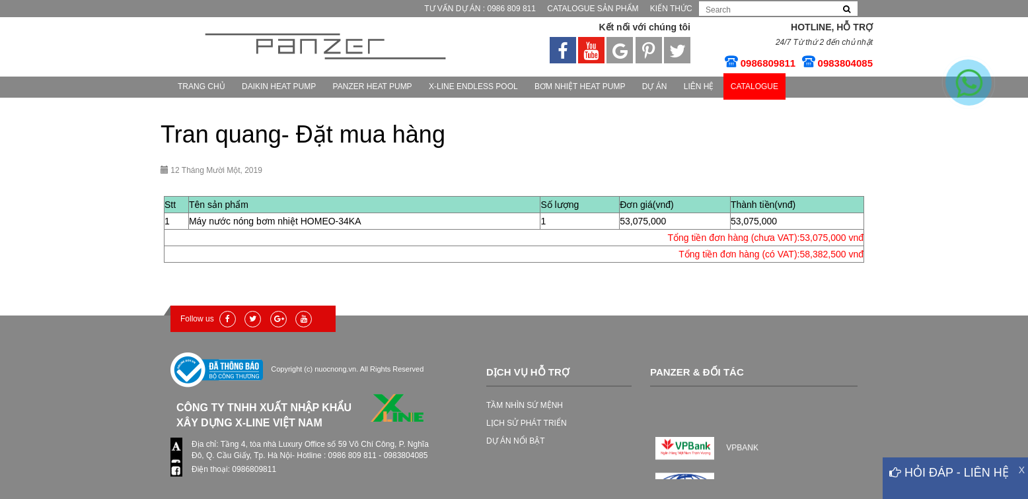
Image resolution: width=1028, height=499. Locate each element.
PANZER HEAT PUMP (372, 86)
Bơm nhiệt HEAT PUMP (579, 86)
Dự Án (654, 86)
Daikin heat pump (279, 86)
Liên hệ (699, 86)
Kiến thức (671, 8)
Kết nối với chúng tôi (644, 27)
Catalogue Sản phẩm (592, 8)
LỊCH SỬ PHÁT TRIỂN (526, 423)
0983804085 (845, 63)
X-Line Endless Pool (473, 86)
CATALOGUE (754, 86)
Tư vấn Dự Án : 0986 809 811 (480, 8)
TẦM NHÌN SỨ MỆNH (524, 405)
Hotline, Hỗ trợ (832, 27)
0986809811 (768, 63)
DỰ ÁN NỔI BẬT (515, 441)
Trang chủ (201, 86)
